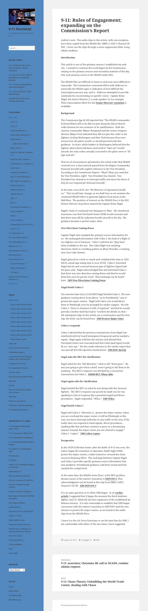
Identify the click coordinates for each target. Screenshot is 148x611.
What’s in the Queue (17, 401)
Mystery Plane (16, 185)
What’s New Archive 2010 (21, 309)
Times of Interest (17, 268)
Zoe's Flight (13, 553)
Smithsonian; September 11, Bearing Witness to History (20, 530)
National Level (16, 189)
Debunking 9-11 (15, 471)
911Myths (13, 460)
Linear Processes (17, 263)
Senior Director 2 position (110, 102)
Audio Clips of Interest (19, 135)
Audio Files (15, 139)
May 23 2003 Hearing (19, 177)
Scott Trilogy (15, 220)
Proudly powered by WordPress (74, 605)
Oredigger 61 (86, 540)
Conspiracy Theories (17, 363)
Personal (12, 381)
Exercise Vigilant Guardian (21, 152)
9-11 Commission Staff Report (21, 437)
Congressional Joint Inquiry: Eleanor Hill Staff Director (20, 357)
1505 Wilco (108, 398)
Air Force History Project (19, 348)
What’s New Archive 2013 (21, 322)
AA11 (12, 126)
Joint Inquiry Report (17, 503)
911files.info (14, 456)
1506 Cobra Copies (90, 433)
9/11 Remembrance (17, 242)
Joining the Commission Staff (20, 376)
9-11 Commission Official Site (21, 433)
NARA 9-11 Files (15, 516)
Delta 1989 (14, 148)
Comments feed (15, 595)
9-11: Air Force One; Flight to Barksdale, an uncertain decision (20, 77)
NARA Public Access (17, 520)
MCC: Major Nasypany (19, 181)
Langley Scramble (17, 172)
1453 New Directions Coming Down (87, 280)
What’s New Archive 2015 (21, 330)
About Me (13, 343)
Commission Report (17, 352)
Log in (11, 586)
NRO (12, 198)
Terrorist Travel (15, 536)
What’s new (13, 300)
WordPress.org (15, 600)
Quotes (11, 385)
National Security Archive (19, 524)
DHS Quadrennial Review (19, 476)
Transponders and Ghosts (21, 224)
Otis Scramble (16, 211)
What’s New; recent (18, 339)
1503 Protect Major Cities (110, 318)
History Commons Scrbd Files (21, 480)
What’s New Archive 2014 (21, 326)
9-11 (10, 117)
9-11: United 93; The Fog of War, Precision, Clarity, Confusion (20, 68)
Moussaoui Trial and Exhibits (21, 511)
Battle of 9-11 (14, 246)
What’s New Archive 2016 (21, 335)
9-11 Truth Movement (18, 237)
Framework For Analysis (20, 163)
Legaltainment (15, 507)
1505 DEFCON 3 (88, 485)
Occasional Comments (19, 207)
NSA (12, 202)
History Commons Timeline (20, 491)
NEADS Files (15, 194)
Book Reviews (14, 255)
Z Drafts (13, 272)
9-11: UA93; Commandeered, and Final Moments (20, 85)
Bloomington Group (17, 250)
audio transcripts (19, 143)
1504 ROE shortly (117, 349)
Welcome (12, 396)
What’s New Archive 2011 (21, 313)
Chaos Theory (14, 259)
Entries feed (13, 591)
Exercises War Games (19, 159)
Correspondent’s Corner (18, 368)
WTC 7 (11, 549)
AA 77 (12, 122)
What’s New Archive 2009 (21, 304)
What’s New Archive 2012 (21, 317)
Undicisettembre (15, 544)
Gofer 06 (14, 168)
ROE (12, 216)
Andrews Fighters (17, 130)
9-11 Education (15, 233)
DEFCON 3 (111, 478)
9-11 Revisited (20, 29)
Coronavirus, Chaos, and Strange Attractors (19, 99)
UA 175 (12, 283)
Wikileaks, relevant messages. (21, 405)
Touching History (16, 540)
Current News (14, 372)
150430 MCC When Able (100, 374)
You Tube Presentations (18, 409)
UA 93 (12, 229)
